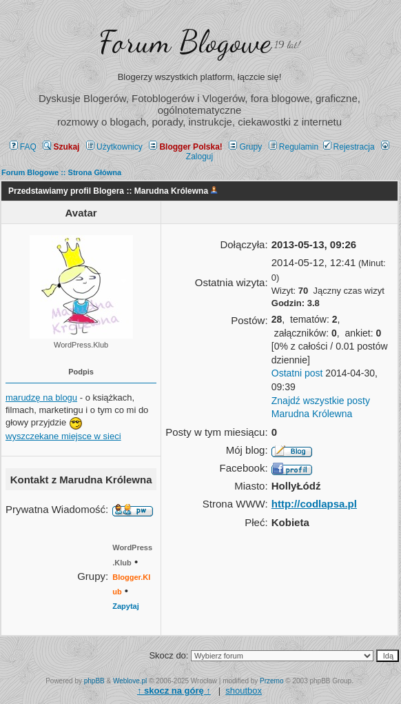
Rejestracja (349, 147)
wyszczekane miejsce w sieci (63, 436)
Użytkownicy (114, 147)
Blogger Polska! (185, 147)
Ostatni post (297, 373)
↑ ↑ (174, 690)
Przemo (271, 681)
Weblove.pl (130, 681)
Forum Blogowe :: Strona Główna (61, 172)
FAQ (23, 147)
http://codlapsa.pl (314, 504)
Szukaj (61, 147)
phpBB (94, 681)
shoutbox (243, 690)
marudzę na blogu (41, 397)
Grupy (245, 147)
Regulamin (293, 147)
